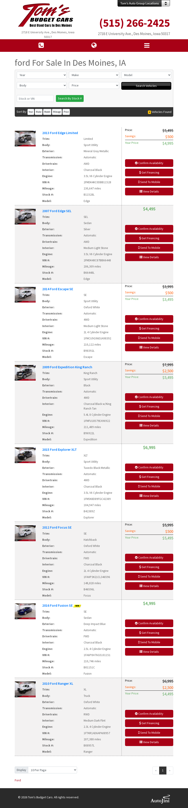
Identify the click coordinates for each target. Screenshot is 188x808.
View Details (149, 191)
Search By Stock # (70, 98)
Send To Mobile (149, 182)
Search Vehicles (146, 86)
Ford (18, 780)
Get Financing (149, 172)
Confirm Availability (149, 163)
